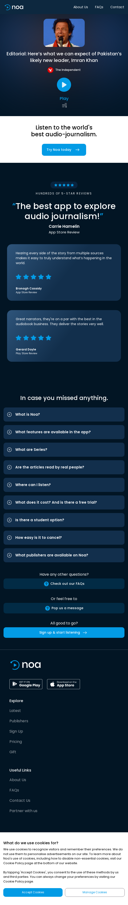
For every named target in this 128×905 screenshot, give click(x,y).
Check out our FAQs (64, 584)
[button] (64, 414)
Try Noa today (64, 149)
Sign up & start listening (64, 632)
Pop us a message (64, 608)
